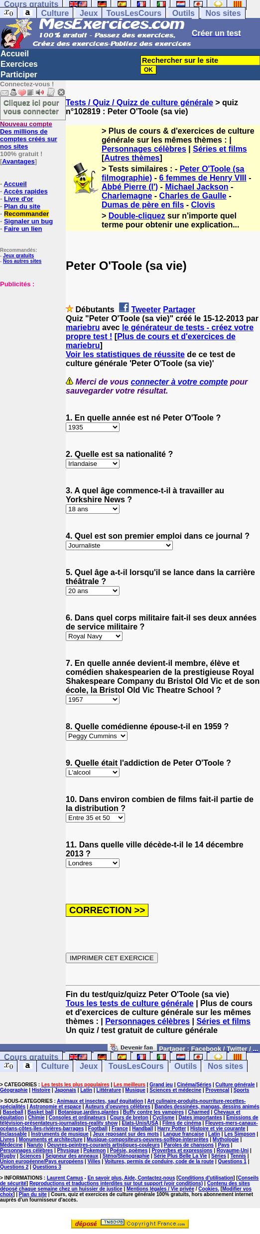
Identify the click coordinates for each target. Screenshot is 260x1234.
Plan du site (22, 206)
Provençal (218, 1090)
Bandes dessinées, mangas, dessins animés (207, 1106)
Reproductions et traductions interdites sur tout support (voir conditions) (116, 1183)
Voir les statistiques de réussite (125, 354)
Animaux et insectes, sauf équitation (100, 1101)
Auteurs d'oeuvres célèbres (117, 1106)
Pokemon (94, 1150)
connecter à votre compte (179, 382)
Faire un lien (23, 228)
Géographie (14, 1090)
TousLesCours (133, 13)
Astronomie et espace (55, 1106)
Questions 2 (14, 1167)
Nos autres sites (22, 261)
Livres (7, 1139)
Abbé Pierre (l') (130, 187)
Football (98, 1128)
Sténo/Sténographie (126, 1156)
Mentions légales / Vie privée (160, 1189)
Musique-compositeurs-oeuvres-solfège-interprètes (148, 1139)
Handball (142, 1128)
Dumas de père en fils (143, 205)
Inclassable (13, 1134)
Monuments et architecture (51, 1139)
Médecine (11, 1145)
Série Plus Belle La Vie (180, 1156)
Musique (135, 1090)
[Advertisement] (30, 338)
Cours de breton (129, 1117)
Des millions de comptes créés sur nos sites (28, 135)
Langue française (183, 1134)
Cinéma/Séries (194, 1084)
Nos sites (223, 13)
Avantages (18, 161)
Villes (94, 1161)
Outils (183, 13)
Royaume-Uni (233, 1150)
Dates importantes (200, 1117)
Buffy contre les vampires (153, 1112)
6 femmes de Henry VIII (203, 178)
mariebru (83, 327)
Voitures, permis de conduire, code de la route (159, 1161)
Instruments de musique (60, 1134)
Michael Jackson (196, 187)
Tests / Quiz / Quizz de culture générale (139, 102)
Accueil (14, 53)
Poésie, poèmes (129, 1150)
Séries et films (220, 149)
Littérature (109, 1090)
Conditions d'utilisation (206, 1178)
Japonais (65, 1090)
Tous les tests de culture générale (130, 1003)
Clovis (203, 205)
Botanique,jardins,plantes (88, 1112)
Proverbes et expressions (182, 1150)
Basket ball (40, 1112)
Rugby (7, 1156)
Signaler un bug (28, 221)
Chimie (36, 1117)
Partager (179, 309)
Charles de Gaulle (193, 196)
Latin (86, 1090)
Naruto (35, 1145)
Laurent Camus (65, 1178)
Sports (242, 1090)
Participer (18, 74)
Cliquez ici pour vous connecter (31, 106)
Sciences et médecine (175, 1090)
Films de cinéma (181, 1123)
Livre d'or (18, 199)
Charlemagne (127, 196)
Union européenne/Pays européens (41, 1161)
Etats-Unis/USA (140, 1123)
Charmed (198, 1112)
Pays (223, 1145)
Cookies (208, 1189)
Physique (68, 1150)
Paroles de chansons (189, 1145)
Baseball (13, 1112)
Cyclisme (163, 1117)
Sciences (30, 1156)
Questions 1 (232, 1161)
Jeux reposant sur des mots (126, 1134)
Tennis (238, 1156)
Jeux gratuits (18, 255)
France (120, 1128)
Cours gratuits (31, 1057)
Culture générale (235, 1084)
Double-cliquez (137, 215)
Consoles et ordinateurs (77, 1117)
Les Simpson (239, 1134)
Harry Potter (171, 1128)
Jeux (89, 13)
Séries (218, 1156)
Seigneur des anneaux (71, 1156)
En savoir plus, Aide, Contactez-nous (131, 1178)
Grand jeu (161, 1084)
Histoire (41, 1090)
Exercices (19, 64)
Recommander (26, 213)
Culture (55, 13)
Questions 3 (47, 1167)
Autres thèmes (131, 158)
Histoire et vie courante (218, 1128)
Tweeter (146, 309)
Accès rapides (25, 191)
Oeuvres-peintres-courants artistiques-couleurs (103, 1145)
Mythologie (226, 1139)
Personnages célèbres (144, 149)
